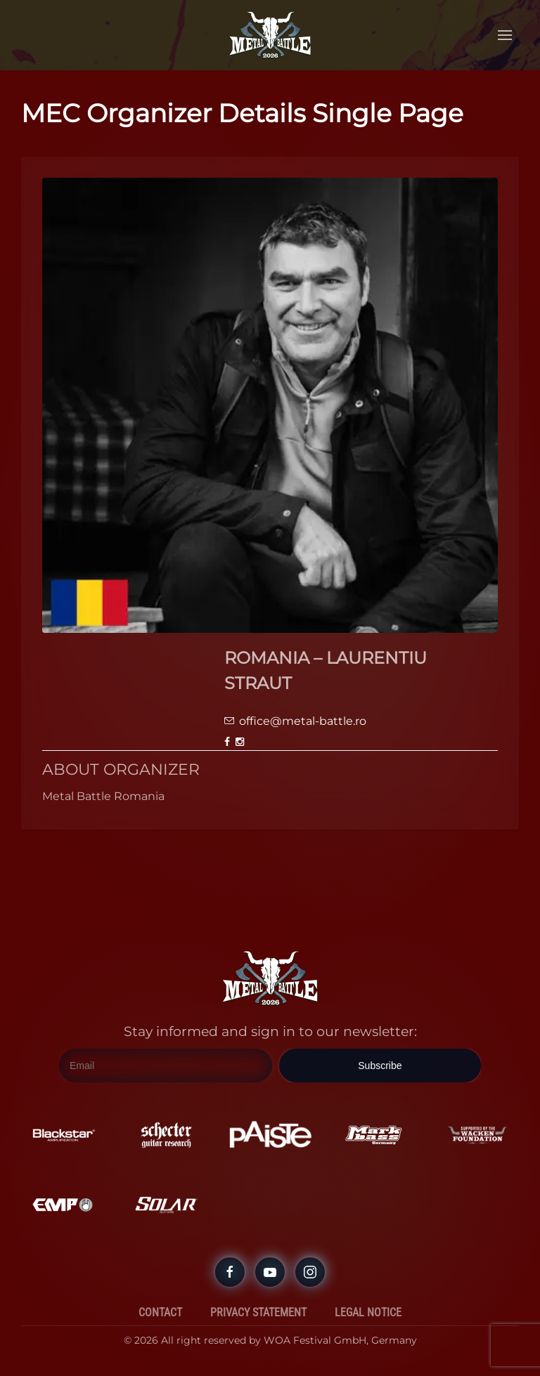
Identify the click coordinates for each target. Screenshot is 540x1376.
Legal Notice (368, 1312)
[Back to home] (270, 35)
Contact (160, 1312)
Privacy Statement (258, 1312)
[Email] (165, 1066)
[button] (505, 35)
